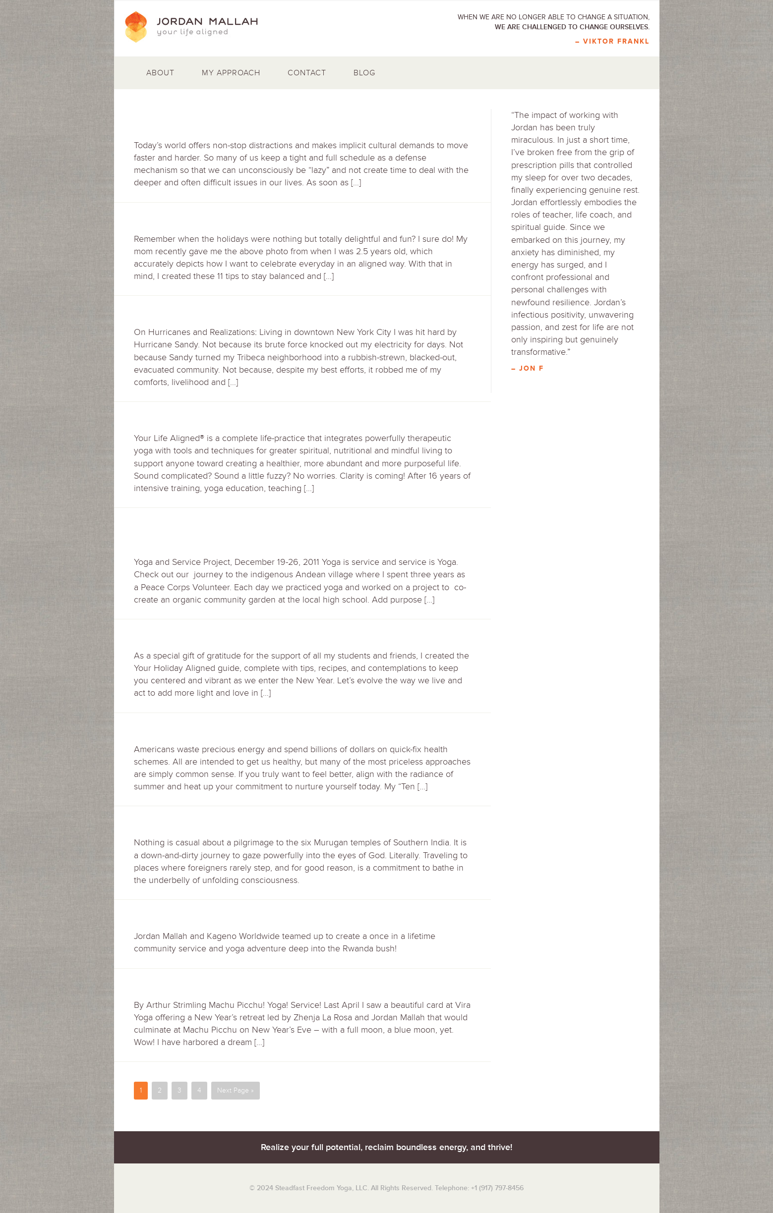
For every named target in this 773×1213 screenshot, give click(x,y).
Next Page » (235, 1090)
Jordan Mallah (198, 27)
